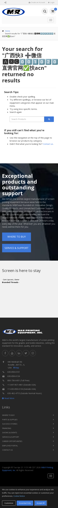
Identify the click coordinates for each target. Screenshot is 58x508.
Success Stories (9, 424)
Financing (6, 428)
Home (7, 31)
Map (16, 367)
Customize (8, 503)
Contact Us (7, 450)
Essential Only (25, 503)
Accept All (40, 503)
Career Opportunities (12, 441)
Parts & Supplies (9, 419)
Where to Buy (16, 236)
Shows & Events (9, 432)
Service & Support (17, 248)
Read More (8, 398)
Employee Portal (10, 445)
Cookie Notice (19, 496)
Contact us (48, 144)
